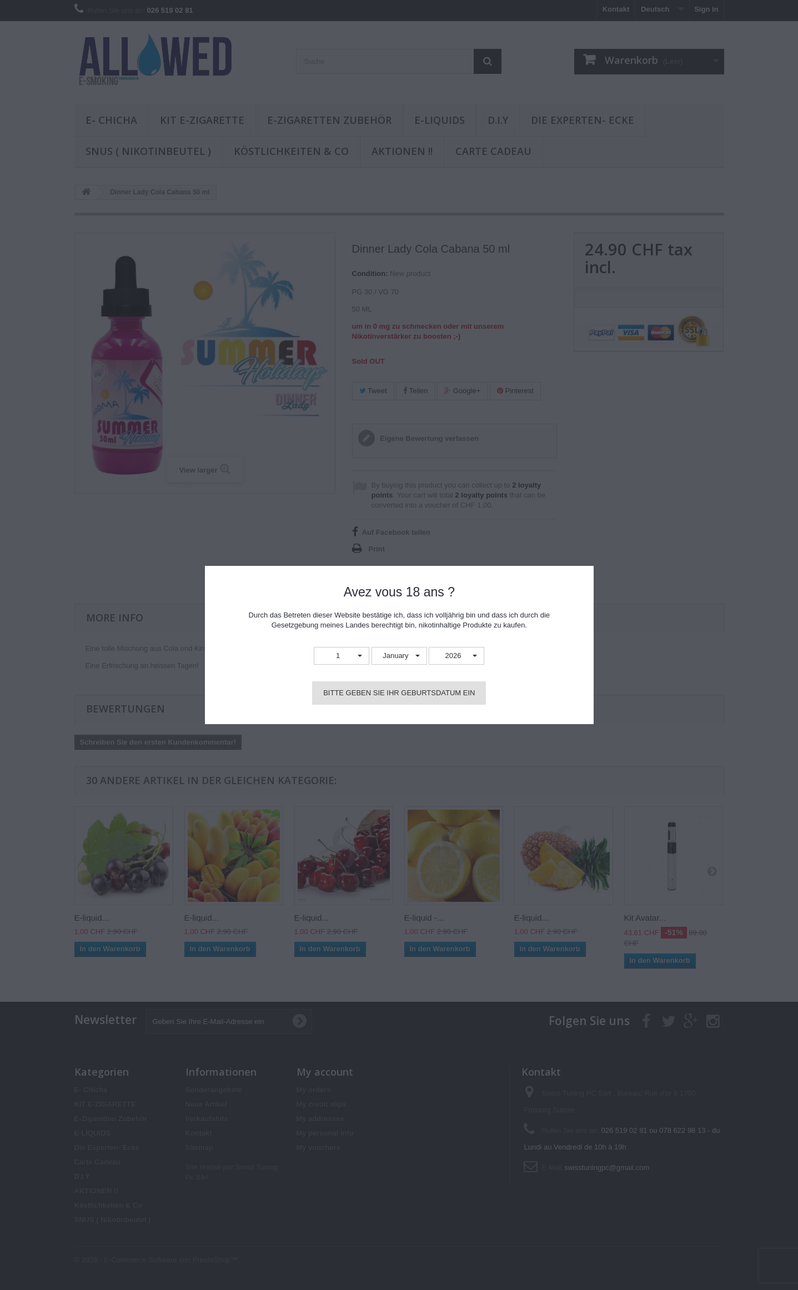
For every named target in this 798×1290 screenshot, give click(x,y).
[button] (341, 656)
